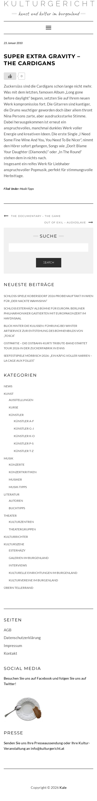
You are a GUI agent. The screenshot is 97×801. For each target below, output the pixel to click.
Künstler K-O (24, 436)
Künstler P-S (24, 443)
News (8, 386)
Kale (63, 787)
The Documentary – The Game (36, 216)
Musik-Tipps (27, 188)
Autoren (16, 500)
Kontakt (10, 653)
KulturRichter (16, 537)
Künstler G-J (24, 428)
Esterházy (17, 550)
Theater (10, 515)
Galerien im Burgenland (28, 558)
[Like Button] (10, 76)
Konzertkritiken (22, 472)
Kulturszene (14, 544)
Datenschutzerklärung (22, 637)
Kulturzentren (21, 522)
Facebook (44, 678)
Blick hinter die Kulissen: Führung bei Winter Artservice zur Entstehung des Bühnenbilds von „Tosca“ (43, 331)
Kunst (9, 394)
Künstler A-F (24, 421)
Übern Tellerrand (18, 588)
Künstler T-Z (24, 451)
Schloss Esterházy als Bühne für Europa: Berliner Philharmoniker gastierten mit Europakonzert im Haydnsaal (45, 313)
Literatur (12, 494)
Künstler (16, 415)
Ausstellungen (21, 400)
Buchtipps (17, 508)
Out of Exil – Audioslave (65, 222)
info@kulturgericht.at (47, 748)
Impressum (13, 645)
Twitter (9, 684)
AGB (8, 630)
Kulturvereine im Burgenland (33, 580)
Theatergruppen (22, 529)
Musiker (15, 479)
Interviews (18, 565)
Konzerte (16, 464)
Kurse (13, 407)
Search (48, 262)
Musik (8, 458)
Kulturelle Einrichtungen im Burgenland (43, 573)
